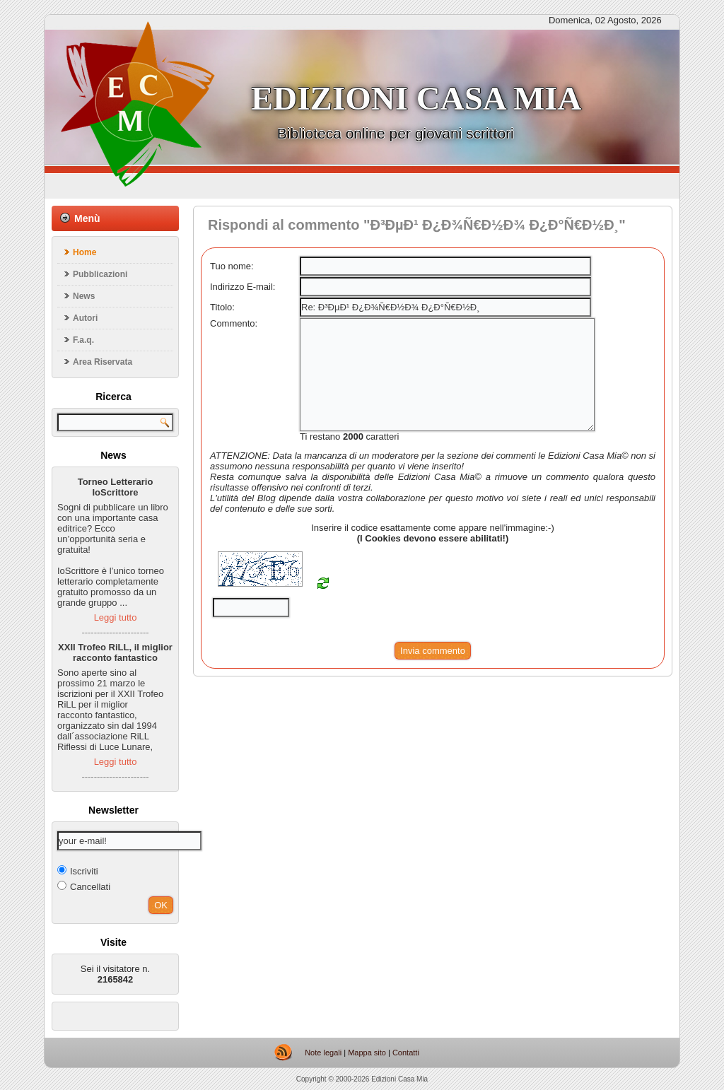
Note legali (323, 1052)
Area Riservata (102, 362)
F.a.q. (83, 340)
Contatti (405, 1052)
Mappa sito (367, 1052)
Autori (85, 318)
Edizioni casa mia (416, 98)
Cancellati (83, 886)
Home (84, 252)
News (84, 296)
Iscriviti (77, 870)
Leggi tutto (115, 617)
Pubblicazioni (100, 274)
